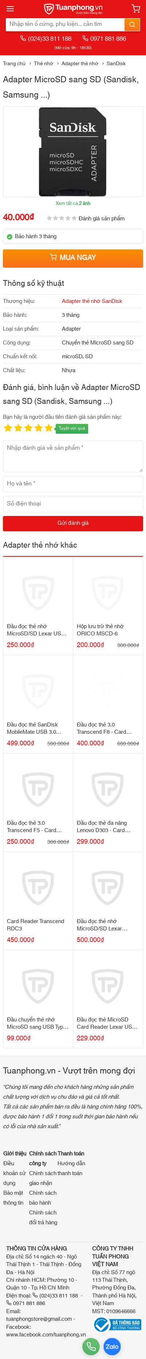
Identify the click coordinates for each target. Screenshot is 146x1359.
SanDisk (116, 63)
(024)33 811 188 (45, 38)
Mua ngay (73, 258)
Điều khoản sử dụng (14, 1173)
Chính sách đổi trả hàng (43, 1218)
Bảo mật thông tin (13, 1198)
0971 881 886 (104, 38)
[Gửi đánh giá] (73, 523)
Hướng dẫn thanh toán (71, 1168)
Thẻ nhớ (43, 63)
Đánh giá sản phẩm (102, 219)
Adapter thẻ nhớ (80, 63)
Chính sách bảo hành (42, 1198)
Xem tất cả (73, 203)
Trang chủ (14, 63)
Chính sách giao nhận (42, 1178)
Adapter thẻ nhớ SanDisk (92, 301)
